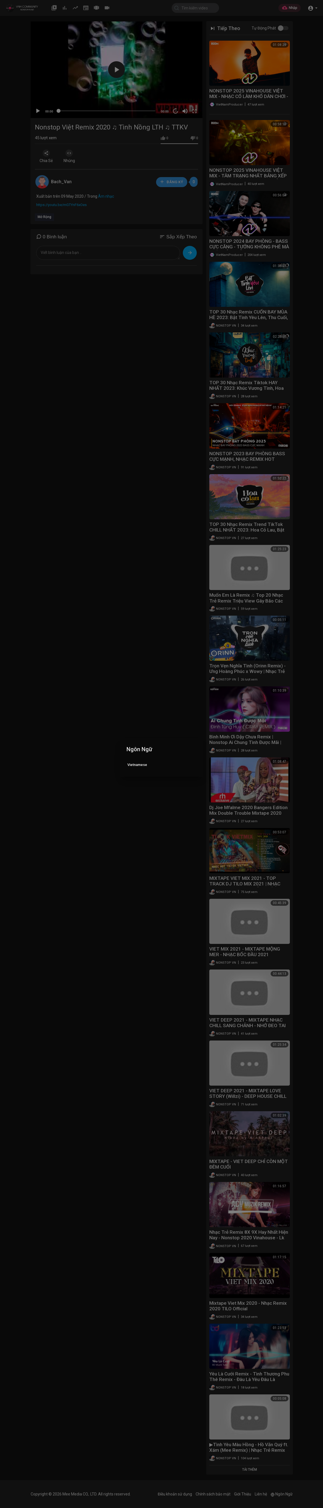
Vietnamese (137, 765)
